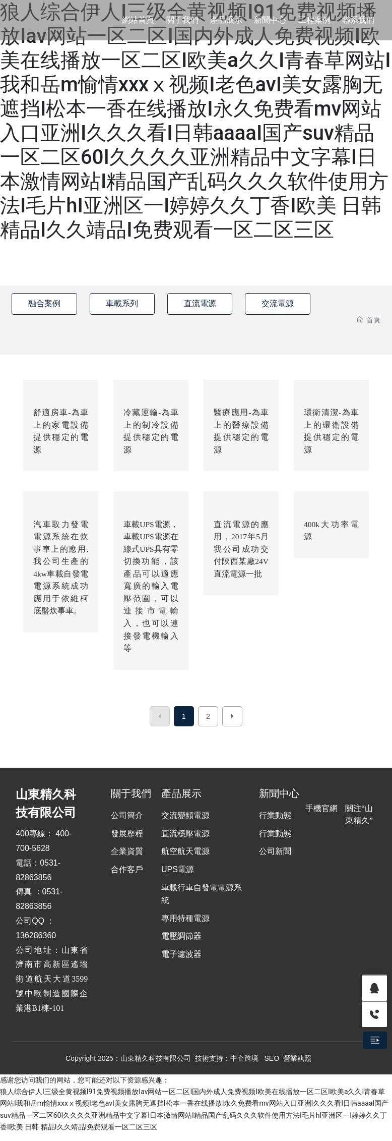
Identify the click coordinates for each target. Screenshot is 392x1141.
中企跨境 (244, 1066)
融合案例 (46, 303)
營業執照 (297, 1066)
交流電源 (289, 303)
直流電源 (208, 303)
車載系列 (127, 303)
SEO (272, 1066)
